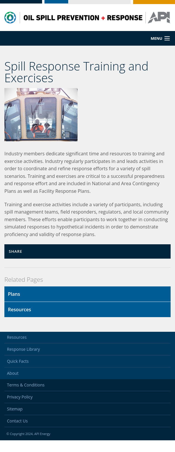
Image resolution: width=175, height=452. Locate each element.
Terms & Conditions (26, 396)
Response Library (23, 361)
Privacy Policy (19, 408)
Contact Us (17, 432)
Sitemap (15, 420)
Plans (14, 294)
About (12, 385)
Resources (19, 309)
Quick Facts (18, 373)
